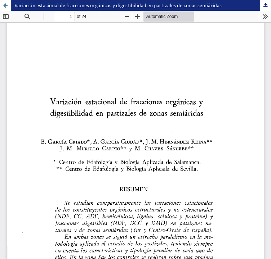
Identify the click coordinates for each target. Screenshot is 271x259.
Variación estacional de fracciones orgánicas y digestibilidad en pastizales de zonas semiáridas (118, 5)
